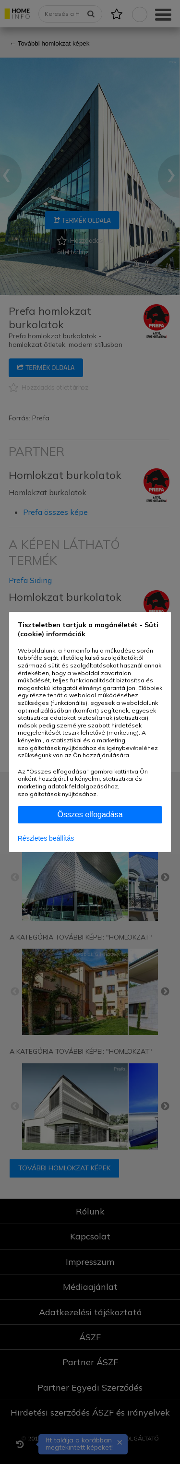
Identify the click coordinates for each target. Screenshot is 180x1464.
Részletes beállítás (46, 838)
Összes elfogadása (89, 814)
